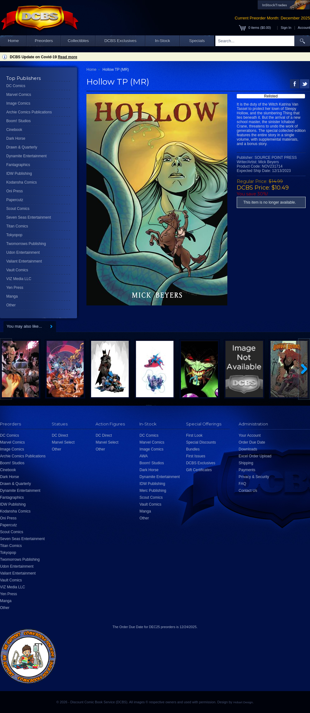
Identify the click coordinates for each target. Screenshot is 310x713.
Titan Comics (17, 226)
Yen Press (14, 287)
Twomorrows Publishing (26, 244)
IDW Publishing (19, 173)
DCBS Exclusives (120, 40)
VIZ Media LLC (18, 279)
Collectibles (78, 40)
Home (13, 40)
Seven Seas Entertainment (28, 217)
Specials (197, 40)
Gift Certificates (199, 470)
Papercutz (14, 200)
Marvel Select (63, 442)
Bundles (192, 449)
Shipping (246, 463)
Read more (67, 57)
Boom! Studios (18, 121)
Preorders (44, 40)
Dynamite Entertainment (26, 156)
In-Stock (162, 40)
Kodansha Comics (21, 182)
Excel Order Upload (255, 456)
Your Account (250, 435)
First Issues (195, 456)
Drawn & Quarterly (21, 147)
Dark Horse (15, 138)
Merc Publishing (152, 490)
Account (304, 27)
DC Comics (15, 86)
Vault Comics (17, 270)
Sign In (286, 27)
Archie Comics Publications (29, 112)
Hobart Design (243, 702)
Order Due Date (252, 442)
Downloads (248, 449)
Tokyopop (14, 235)
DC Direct (60, 435)
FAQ (242, 483)
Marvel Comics (18, 94)
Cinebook (14, 130)
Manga (12, 296)
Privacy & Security (254, 477)
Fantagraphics (18, 165)
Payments (247, 470)
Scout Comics (17, 208)
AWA (143, 456)
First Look (194, 435)
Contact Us (248, 490)
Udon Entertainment (23, 252)
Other (11, 305)
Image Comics (18, 103)
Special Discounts (201, 442)
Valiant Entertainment (24, 261)
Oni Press (14, 191)
